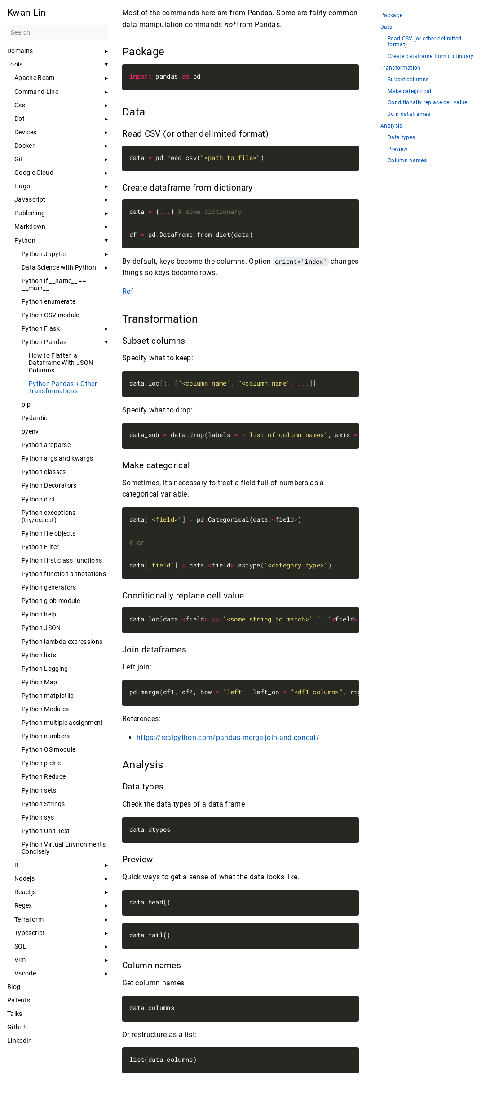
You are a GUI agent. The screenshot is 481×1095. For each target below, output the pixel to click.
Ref (127, 291)
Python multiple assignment (62, 722)
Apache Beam (34, 77)
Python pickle (41, 763)
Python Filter (40, 546)
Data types (401, 138)
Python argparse (46, 444)
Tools (15, 64)
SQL (20, 946)
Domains (20, 50)
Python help (39, 614)
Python (24, 240)
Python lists (39, 655)
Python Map (39, 682)
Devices (25, 132)
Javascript (29, 199)
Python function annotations (64, 573)
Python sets (39, 790)
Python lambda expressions (62, 641)
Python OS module (48, 749)
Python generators (49, 587)
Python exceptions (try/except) (49, 516)
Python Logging (45, 668)
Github (17, 1027)
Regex (23, 905)
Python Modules (45, 709)
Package (391, 15)
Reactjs (25, 892)
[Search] (57, 32)
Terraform (29, 919)
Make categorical (409, 91)
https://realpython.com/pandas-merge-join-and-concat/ (228, 737)
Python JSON (41, 627)
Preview (397, 149)
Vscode (25, 973)
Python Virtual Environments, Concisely (64, 848)
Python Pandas (44, 342)
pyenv (30, 431)
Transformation (400, 68)
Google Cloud (33, 172)
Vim (20, 959)
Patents (18, 1000)
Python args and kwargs (57, 458)
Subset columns (408, 80)
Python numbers (46, 736)
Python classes (44, 471)
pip (26, 404)
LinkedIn (19, 1040)
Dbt (19, 118)
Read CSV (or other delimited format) (424, 42)
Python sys (38, 817)
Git (18, 159)
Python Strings (43, 803)
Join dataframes (409, 114)
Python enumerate (48, 301)
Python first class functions (62, 560)
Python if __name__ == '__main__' (54, 284)
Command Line (36, 91)
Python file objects (48, 533)
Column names (407, 161)
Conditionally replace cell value (428, 103)
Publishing (29, 213)
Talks (14, 1013)
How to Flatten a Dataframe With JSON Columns (61, 362)
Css (19, 105)
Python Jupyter (44, 253)
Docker (24, 145)
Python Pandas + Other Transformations (63, 387)
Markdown (30, 226)
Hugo (22, 186)
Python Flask (41, 328)
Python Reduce (44, 776)
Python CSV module (50, 315)
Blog (13, 986)
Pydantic (35, 417)
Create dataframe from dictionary (431, 56)
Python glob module (51, 600)
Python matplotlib (48, 695)
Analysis (391, 126)
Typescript (29, 932)
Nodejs (24, 878)
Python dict (38, 499)
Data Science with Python (59, 267)
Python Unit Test (46, 830)
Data (386, 27)
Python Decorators (49, 485)
